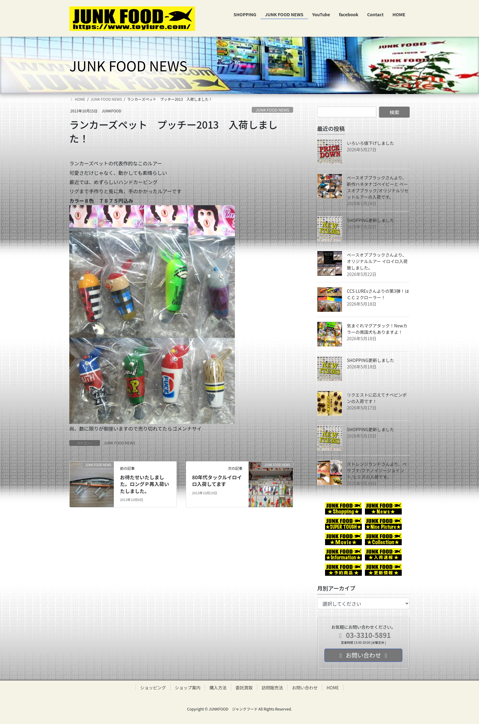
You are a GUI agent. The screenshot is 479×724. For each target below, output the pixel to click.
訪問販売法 (272, 687)
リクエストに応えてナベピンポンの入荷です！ (377, 398)
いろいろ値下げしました (370, 143)
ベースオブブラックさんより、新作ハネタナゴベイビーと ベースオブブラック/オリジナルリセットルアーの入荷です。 (378, 187)
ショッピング (153, 687)
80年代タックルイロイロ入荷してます (217, 480)
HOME (333, 687)
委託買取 (244, 687)
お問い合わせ (305, 687)
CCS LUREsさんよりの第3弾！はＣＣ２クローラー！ (378, 294)
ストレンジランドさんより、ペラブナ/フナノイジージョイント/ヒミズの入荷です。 (377, 470)
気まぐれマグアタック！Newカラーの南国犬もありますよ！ (377, 328)
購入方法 (218, 687)
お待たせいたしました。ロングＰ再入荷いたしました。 (144, 484)
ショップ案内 (188, 687)
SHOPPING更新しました (370, 220)
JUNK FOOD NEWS (272, 110)
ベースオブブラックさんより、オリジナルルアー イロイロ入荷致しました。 (377, 261)
